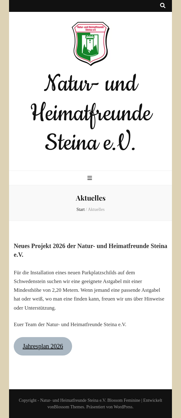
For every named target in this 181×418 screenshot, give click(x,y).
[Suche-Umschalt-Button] (162, 6)
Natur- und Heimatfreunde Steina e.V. (90, 113)
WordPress (123, 407)
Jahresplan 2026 (43, 346)
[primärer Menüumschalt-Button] (90, 178)
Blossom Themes (69, 407)
